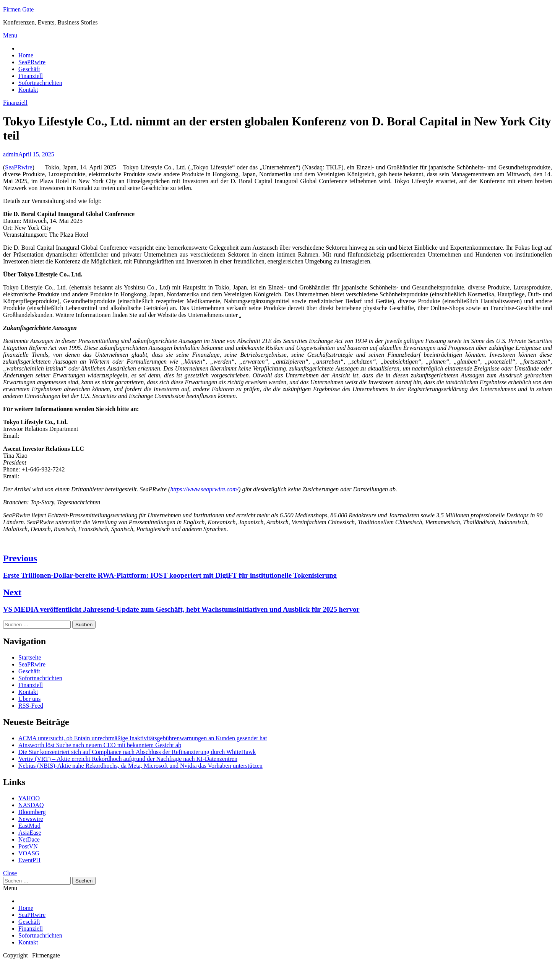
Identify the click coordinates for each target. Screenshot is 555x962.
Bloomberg (32, 812)
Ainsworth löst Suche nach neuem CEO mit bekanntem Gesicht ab (99, 745)
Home (25, 55)
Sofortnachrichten (40, 83)
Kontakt (28, 89)
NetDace (29, 839)
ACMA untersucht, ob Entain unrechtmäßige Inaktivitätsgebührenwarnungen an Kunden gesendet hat (142, 738)
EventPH (29, 860)
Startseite (29, 657)
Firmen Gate (18, 9)
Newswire (30, 819)
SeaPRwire (31, 62)
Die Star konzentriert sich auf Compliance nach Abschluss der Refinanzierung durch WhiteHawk (137, 752)
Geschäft (29, 69)
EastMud (29, 825)
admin (10, 154)
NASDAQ (31, 805)
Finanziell (30, 76)
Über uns (29, 699)
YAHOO (29, 798)
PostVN (28, 846)
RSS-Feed (30, 705)
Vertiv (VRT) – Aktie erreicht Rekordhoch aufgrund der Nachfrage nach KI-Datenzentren (127, 759)
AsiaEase (29, 832)
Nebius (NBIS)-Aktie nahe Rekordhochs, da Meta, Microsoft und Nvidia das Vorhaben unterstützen (140, 765)
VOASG (28, 853)
